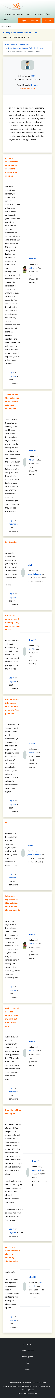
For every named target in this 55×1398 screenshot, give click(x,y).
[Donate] (34, 85)
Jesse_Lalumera (34, 574)
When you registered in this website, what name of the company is (12, 903)
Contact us (27, 1344)
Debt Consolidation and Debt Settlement (26, 48)
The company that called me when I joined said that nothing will (12, 401)
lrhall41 (32, 258)
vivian (31, 752)
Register (34, 20)
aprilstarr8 (36, 1170)
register (12, 376)
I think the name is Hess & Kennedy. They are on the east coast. (12, 622)
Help (27, 1363)
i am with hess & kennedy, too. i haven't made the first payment (12, 706)
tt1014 (34, 76)
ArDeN (32, 268)
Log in (23, 20)
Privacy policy (27, 1357)
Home (27, 1369)
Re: (6, 822)
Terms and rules (27, 1350)
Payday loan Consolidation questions (20, 32)
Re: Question (11, 542)
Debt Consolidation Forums (17, 44)
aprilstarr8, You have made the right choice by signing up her (12, 1254)
